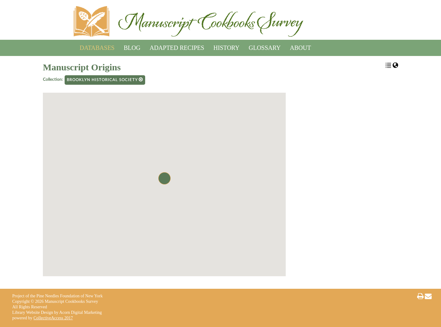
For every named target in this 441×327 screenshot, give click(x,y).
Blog (132, 46)
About (300, 46)
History (226, 46)
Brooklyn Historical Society (105, 79)
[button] (164, 178)
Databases (97, 46)
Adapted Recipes (176, 46)
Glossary (265, 46)
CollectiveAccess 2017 (53, 318)
